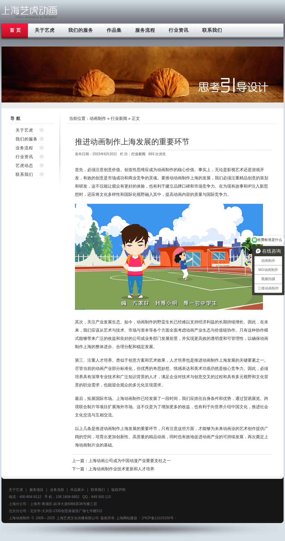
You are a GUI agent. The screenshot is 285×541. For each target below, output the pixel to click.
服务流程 (145, 30)
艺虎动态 (24, 165)
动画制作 (98, 118)
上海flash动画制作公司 (29, 12)
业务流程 (24, 147)
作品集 (114, 30)
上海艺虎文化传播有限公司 (77, 518)
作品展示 (77, 490)
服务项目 (36, 490)
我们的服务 (80, 30)
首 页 (15, 30)
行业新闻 (119, 118)
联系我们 (212, 30)
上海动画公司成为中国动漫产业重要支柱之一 (129, 460)
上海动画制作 (19, 518)
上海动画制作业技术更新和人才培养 (121, 468)
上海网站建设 (126, 518)
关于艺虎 (45, 30)
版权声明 (118, 490)
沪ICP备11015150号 (158, 518)
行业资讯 (179, 30)
